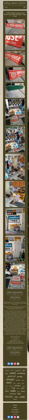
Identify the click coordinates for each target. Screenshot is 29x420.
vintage (10, 379)
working (12, 394)
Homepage (15, 405)
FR (16, 414)
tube (7, 391)
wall (13, 388)
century (11, 386)
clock (8, 382)
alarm (6, 373)
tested (17, 388)
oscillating (21, 373)
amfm (14, 383)
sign (23, 370)
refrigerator (18, 370)
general (12, 376)
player (15, 399)
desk (6, 386)
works (22, 397)
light (6, 388)
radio (13, 390)
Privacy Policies (15, 409)
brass (23, 391)
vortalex (18, 383)
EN (14, 414)
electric (9, 396)
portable (20, 377)
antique (17, 385)
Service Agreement (15, 411)
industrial (7, 370)
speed (18, 391)
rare (16, 397)
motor (22, 388)
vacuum (18, 380)
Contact (15, 407)
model (13, 373)
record (23, 386)
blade (19, 394)
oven (12, 370)
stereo (23, 380)
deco (9, 388)
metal (23, 383)
